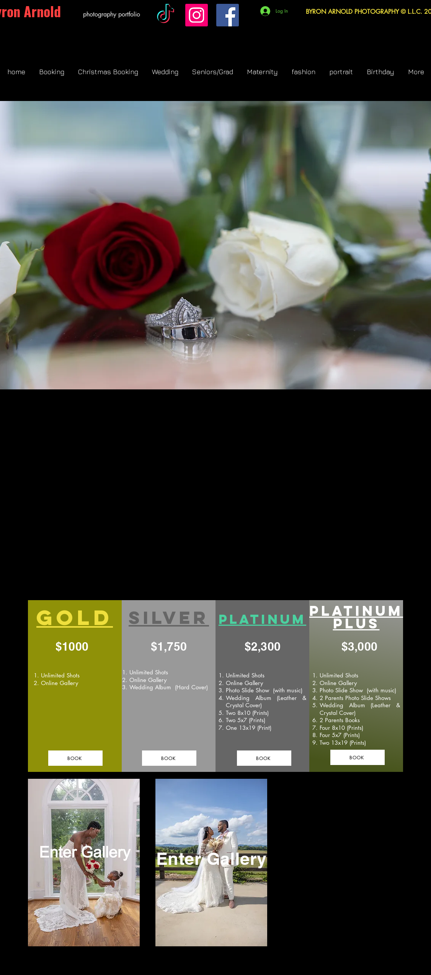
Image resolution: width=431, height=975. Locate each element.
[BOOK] (75, 758)
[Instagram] (196, 15)
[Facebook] (227, 15)
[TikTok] (165, 15)
